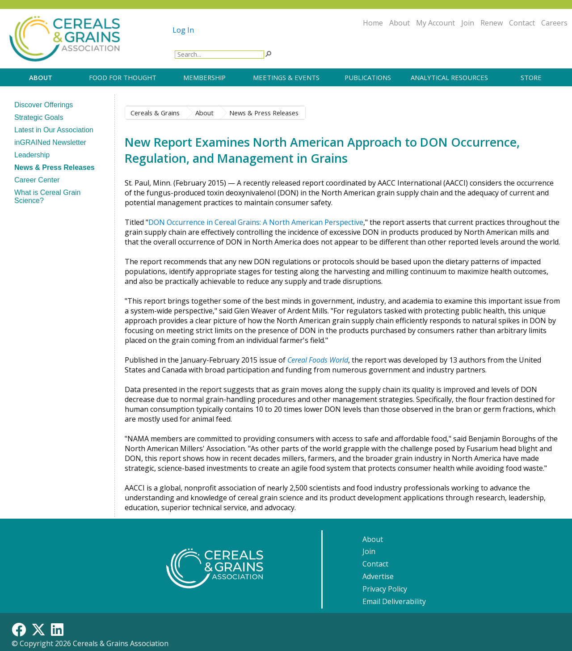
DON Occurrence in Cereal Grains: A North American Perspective (255, 222)
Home (373, 23)
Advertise (378, 576)
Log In (183, 30)
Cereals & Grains (155, 112)
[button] (268, 53)
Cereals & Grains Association (120, 643)
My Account (435, 23)
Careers (554, 23)
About (399, 23)
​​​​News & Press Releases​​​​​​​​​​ (264, 112)
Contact (522, 23)
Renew (491, 23)
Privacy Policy (384, 589)
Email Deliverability (394, 601)
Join (467, 23)
